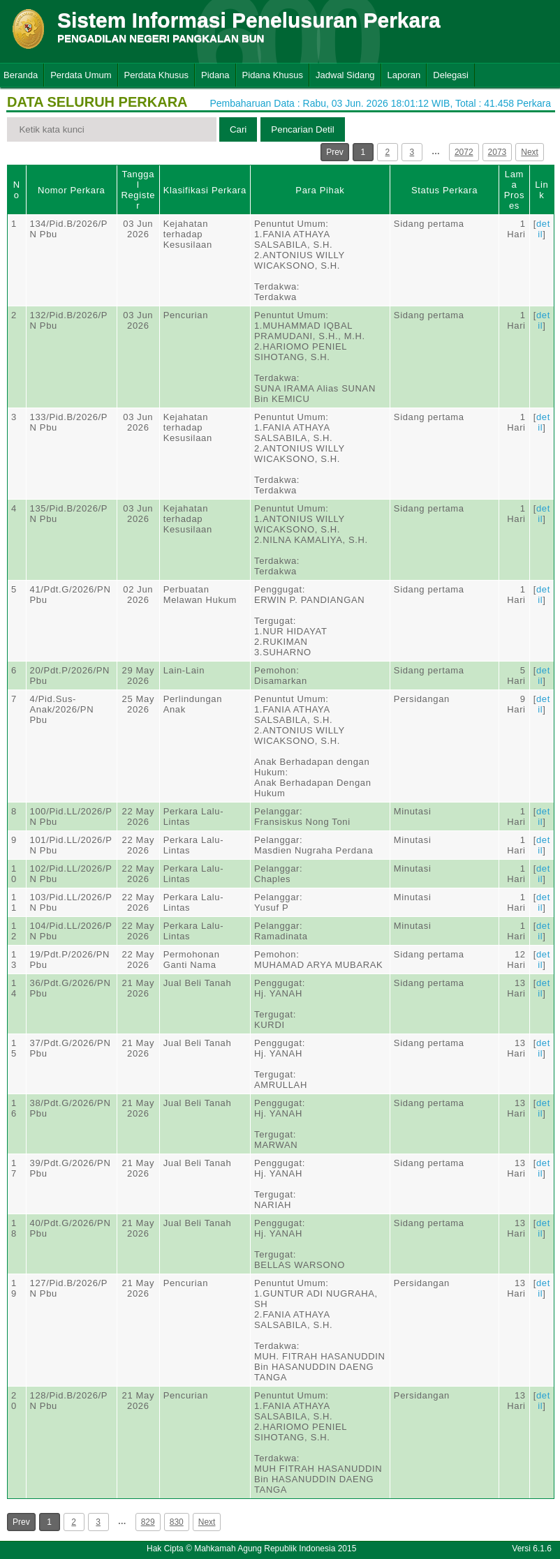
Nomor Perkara (71, 190)
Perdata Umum (80, 75)
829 (148, 1522)
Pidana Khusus (272, 75)
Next (529, 152)
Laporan (404, 75)
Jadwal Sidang (345, 75)
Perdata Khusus (156, 75)
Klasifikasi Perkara (204, 190)
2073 (497, 152)
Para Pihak (319, 190)
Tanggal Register (138, 190)
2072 (464, 152)
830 (177, 1522)
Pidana (215, 75)
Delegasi (451, 75)
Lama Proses (514, 190)
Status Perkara (444, 190)
